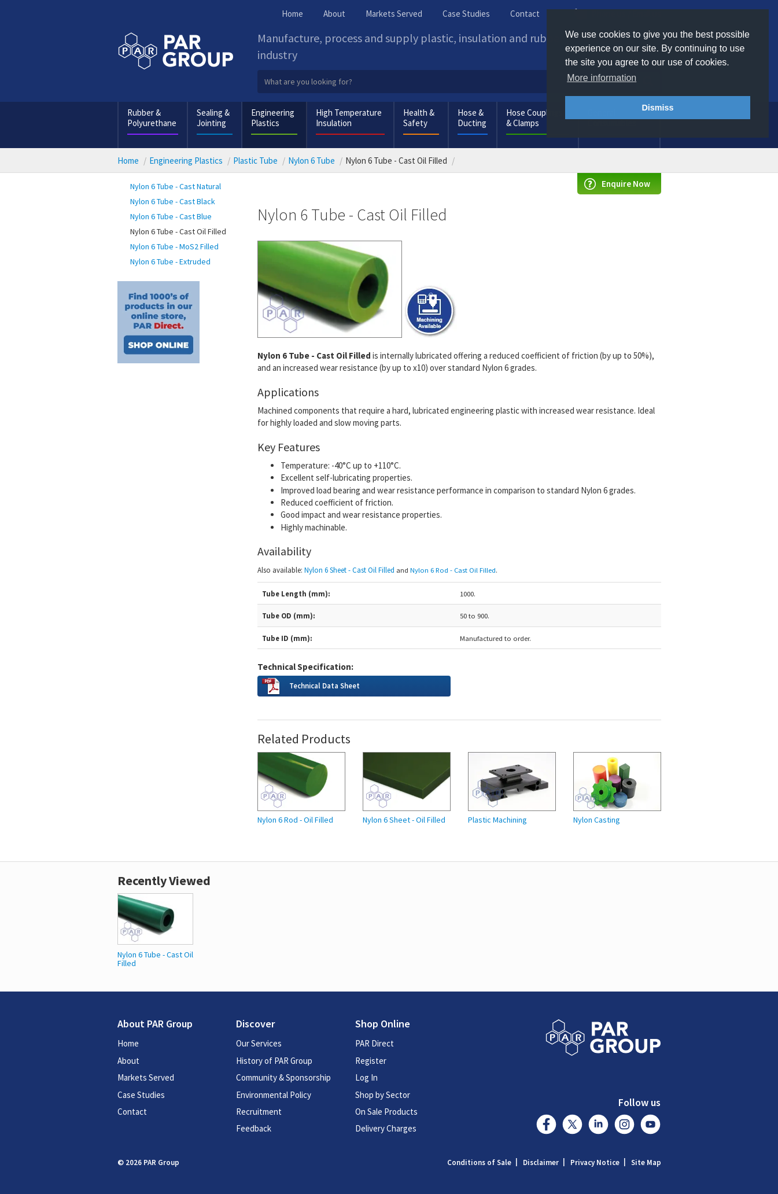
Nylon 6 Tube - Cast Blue (171, 216)
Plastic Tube (255, 160)
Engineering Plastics (272, 117)
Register (370, 1060)
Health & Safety (418, 117)
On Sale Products (386, 1111)
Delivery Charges (385, 1128)
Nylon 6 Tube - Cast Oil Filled (178, 231)
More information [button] (601, 78)
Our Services (259, 1043)
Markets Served (394, 13)
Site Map (646, 1162)
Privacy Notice (595, 1162)
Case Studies (466, 13)
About (334, 13)
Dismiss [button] (657, 107)
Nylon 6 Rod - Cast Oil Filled (453, 569)
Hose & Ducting (472, 117)
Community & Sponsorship (283, 1077)
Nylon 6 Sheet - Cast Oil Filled (349, 570)
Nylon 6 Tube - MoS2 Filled (174, 246)
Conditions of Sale (479, 1162)
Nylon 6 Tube (311, 160)
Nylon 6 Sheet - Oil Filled (404, 820)
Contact (525, 13)
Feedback (253, 1128)
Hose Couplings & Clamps (534, 117)
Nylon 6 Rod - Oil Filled (295, 820)
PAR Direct (374, 1043)
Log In (366, 1077)
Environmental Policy (273, 1094)
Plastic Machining (497, 820)
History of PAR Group (274, 1060)
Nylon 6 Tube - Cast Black (172, 201)
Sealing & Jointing (213, 117)
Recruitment (259, 1111)
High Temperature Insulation (349, 117)
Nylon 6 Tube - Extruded (170, 261)
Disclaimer (541, 1162)
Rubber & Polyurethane (151, 117)
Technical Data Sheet (324, 685)
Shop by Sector (382, 1094)
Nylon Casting (596, 820)
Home (292, 13)
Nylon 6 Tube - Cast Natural (175, 186)
